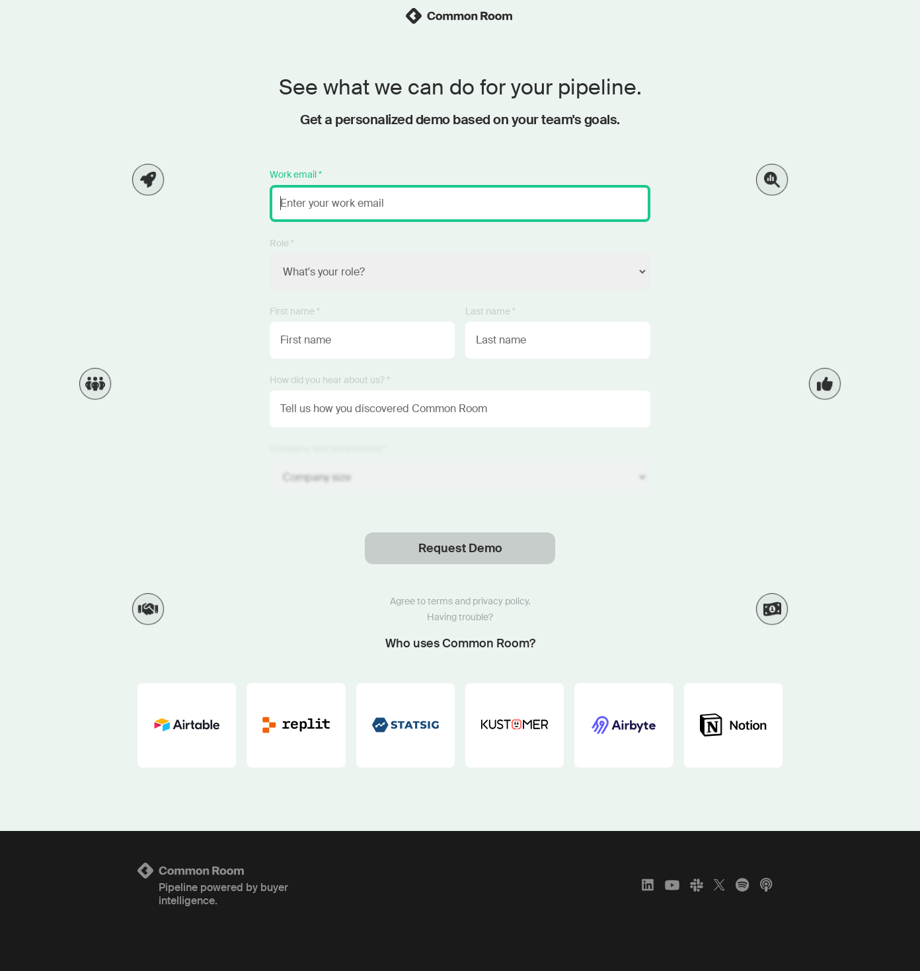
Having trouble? (460, 617)
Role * (282, 243)
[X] (719, 885)
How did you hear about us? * (330, 380)
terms (440, 601)
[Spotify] (742, 885)
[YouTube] (672, 885)
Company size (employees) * (328, 448)
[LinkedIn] (647, 885)
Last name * (490, 311)
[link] (460, 16)
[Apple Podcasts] (766, 885)
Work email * (296, 174)
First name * (295, 311)
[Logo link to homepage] (243, 871)
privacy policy (500, 601)
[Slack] (696, 885)
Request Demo (460, 548)
